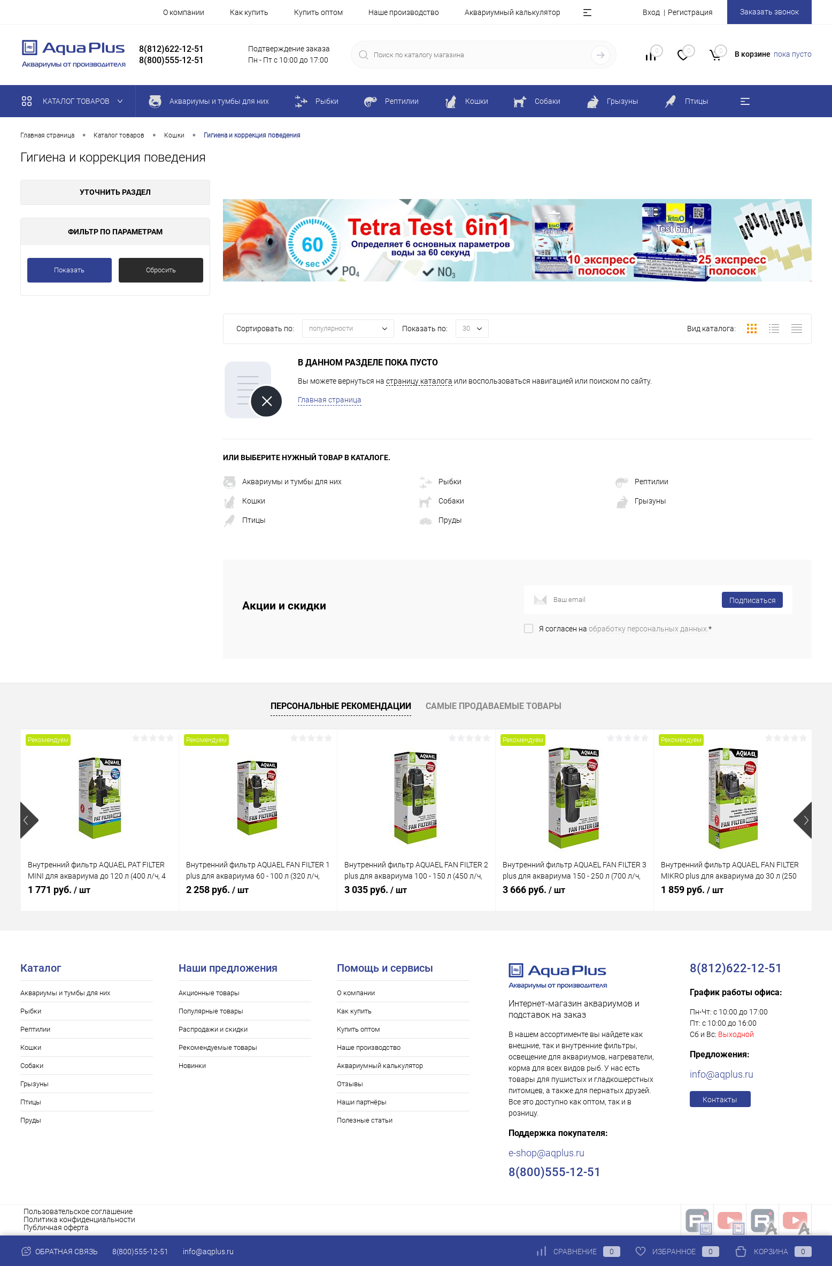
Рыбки (440, 481)
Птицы (244, 520)
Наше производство (403, 12)
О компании (183, 12)
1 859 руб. (692, 889)
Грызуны (640, 501)
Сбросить (161, 270)
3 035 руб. (375, 889)
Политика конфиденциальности (79, 1219)
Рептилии (641, 481)
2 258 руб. (217, 889)
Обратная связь (59, 1251)
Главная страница (329, 399)
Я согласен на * (625, 628)
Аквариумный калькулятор (512, 12)
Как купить (249, 12)
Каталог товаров (74, 101)
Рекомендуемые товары (218, 1047)
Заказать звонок (769, 11)
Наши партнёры (362, 1102)
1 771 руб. (59, 889)
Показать (69, 270)
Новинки (192, 1066)
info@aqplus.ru (721, 1074)
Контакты (720, 1099)
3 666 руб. (534, 889)
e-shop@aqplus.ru (546, 1152)
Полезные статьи (364, 1120)
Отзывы (350, 1084)
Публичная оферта (56, 1227)
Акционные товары (209, 993)
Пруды (440, 520)
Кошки (244, 501)
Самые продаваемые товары (493, 706)
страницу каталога (419, 381)
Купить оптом (318, 12)
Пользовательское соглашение (78, 1211)
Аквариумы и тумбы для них (282, 481)
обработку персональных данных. (648, 628)
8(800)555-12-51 (140, 1251)
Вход (651, 12)
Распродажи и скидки (213, 1029)
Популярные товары (211, 1011)
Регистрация (690, 12)
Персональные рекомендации (341, 706)
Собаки (441, 501)
